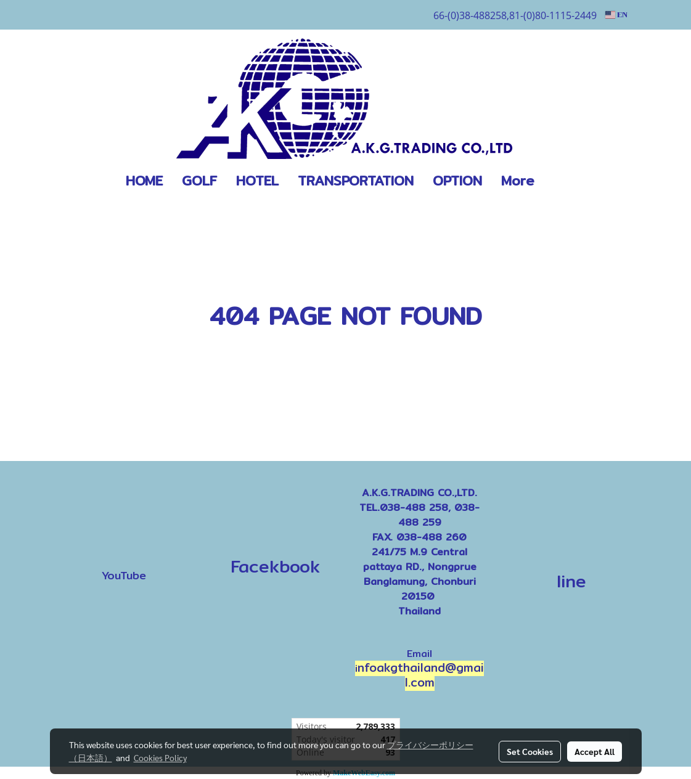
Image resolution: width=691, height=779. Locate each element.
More (517, 180)
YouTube (124, 575)
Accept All (594, 751)
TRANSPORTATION (356, 180)
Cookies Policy (160, 757)
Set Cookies (530, 751)
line (571, 581)
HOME (144, 180)
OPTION (457, 180)
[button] (562, 181)
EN (616, 14)
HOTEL (257, 180)
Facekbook (271, 566)
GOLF (199, 180)
